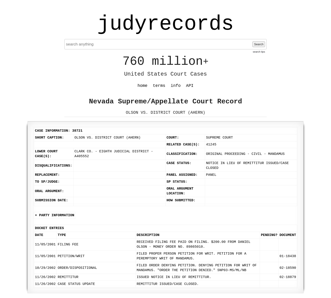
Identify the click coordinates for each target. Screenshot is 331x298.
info (176, 85)
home (142, 85)
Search (258, 44)
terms (159, 85)
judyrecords (165, 24)
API (189, 85)
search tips (259, 51)
